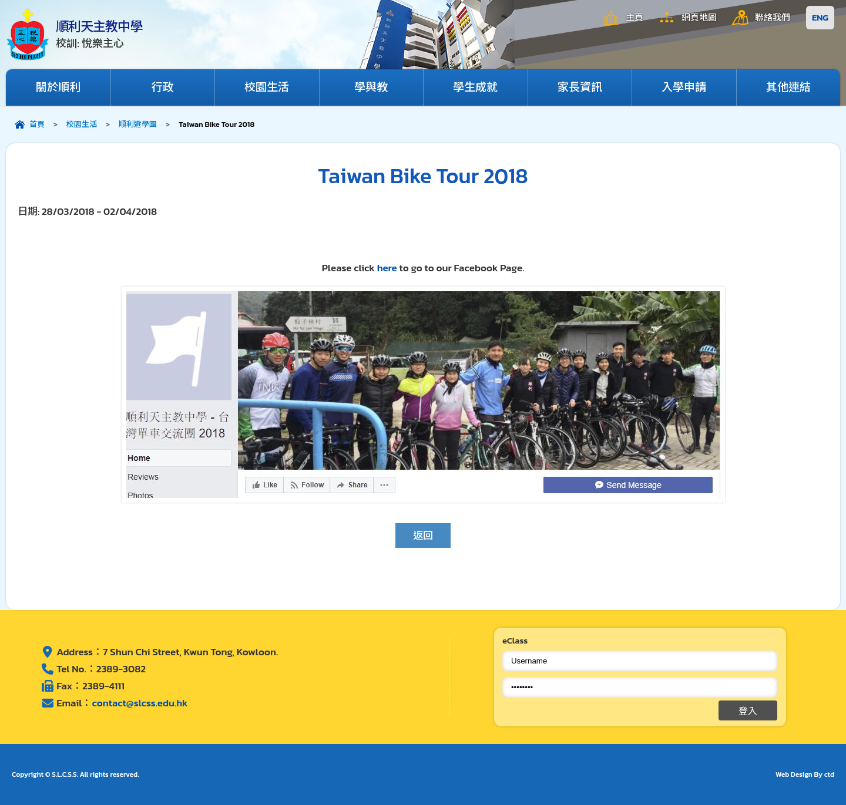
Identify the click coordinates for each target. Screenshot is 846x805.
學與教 (371, 87)
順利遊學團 (138, 124)
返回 (423, 535)
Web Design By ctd (805, 774)
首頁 (37, 124)
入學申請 (684, 87)
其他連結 (788, 87)
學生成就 (475, 87)
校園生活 (266, 87)
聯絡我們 (772, 17)
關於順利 (58, 87)
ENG (820, 17)
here (388, 267)
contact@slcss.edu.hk (139, 702)
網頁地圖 (699, 17)
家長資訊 (580, 87)
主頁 (634, 17)
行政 (163, 87)
